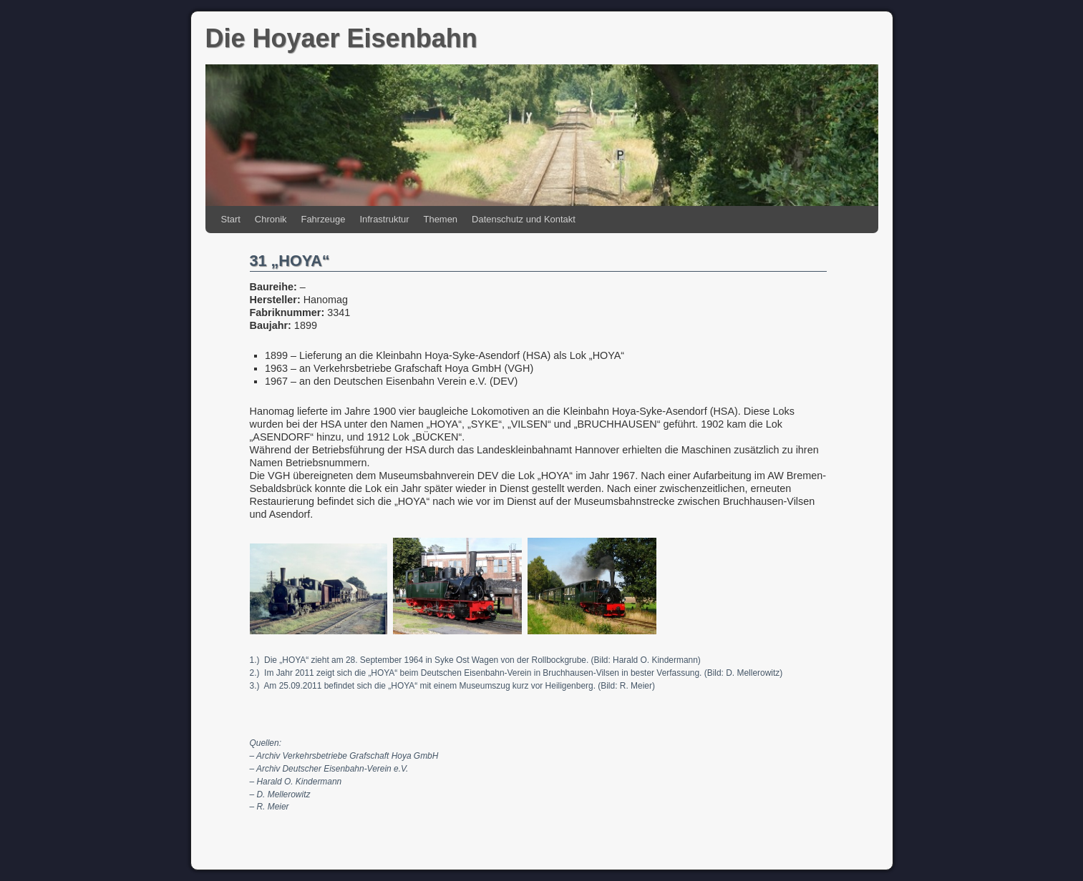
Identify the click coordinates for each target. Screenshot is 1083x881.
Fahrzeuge (323, 219)
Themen (441, 219)
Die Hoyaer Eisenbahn (341, 38)
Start (231, 219)
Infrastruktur (384, 219)
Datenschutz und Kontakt (524, 219)
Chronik (271, 219)
